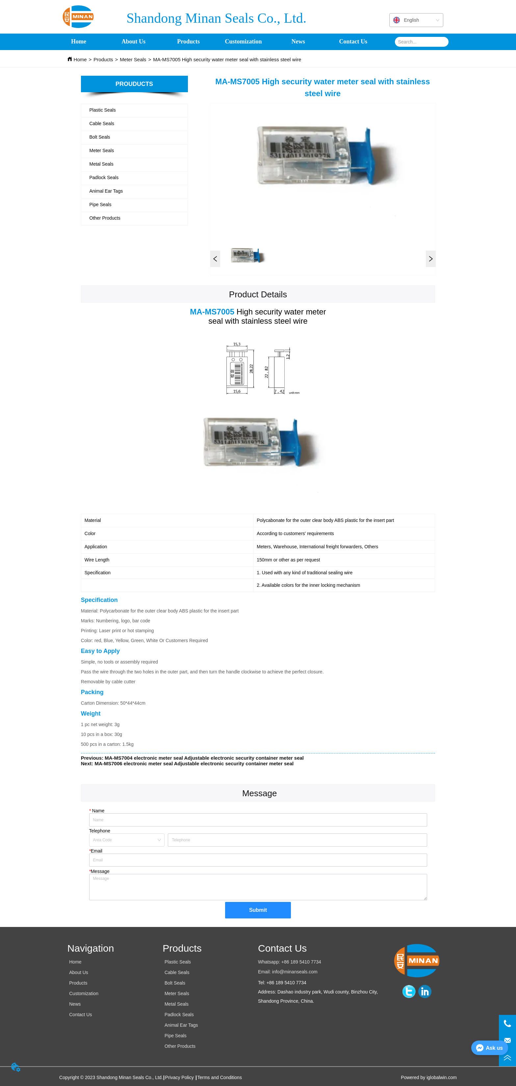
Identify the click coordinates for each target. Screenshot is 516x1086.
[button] (188, 41)
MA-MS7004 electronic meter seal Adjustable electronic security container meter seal (204, 758)
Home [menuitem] (78, 42)
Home (80, 59)
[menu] (216, 42)
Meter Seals (133, 59)
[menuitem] (188, 42)
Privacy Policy (180, 1077)
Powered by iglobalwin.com (429, 1077)
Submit (258, 910)
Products (103, 59)
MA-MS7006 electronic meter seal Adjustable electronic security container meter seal (194, 763)
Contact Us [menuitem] (353, 42)
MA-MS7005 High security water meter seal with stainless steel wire (227, 59)
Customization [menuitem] (243, 42)
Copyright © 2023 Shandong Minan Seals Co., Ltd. (111, 1077)
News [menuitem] (298, 42)
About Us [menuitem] (134, 42)
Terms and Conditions (219, 1077)
